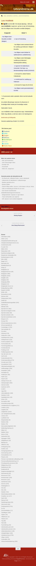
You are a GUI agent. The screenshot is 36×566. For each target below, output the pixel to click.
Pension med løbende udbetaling (10, 459)
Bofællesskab (5, 265)
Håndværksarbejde (6, 366)
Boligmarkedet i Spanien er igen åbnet (13, 194)
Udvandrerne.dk (23, 9)
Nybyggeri (4, 438)
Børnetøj (4, 263)
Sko (2, 490)
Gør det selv (5, 354)
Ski (2, 488)
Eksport (3, 319)
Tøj (2, 520)
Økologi (3, 442)
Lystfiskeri (4, 418)
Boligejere (4, 273)
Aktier (3, 238)
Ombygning (4, 446)
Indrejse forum (5, 380)
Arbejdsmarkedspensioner (8, 242)
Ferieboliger (4, 327)
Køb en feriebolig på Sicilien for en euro (13, 188)
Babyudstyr (4, 251)
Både (3, 249)
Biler (2, 259)
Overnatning (5, 453)
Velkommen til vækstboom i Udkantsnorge (14, 180)
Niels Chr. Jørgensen (8, 168)
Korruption (4, 401)
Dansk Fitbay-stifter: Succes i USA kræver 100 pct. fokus (18, 186)
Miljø (2, 430)
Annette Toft (5, 164)
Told (2, 523)
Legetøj (3, 409)
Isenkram (4, 387)
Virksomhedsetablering (7, 541)
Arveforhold (4, 245)
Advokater (4, 236)
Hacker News (7, 146)
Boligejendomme (6, 271)
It (1, 389)
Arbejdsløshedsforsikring (8, 240)
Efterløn (3, 306)
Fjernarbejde (5, 329)
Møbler (3, 432)
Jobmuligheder (5, 393)
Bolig (2, 267)
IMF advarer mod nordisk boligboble (12, 199)
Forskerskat (4, 348)
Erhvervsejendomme (7, 323)
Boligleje (3, 280)
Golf (2, 356)
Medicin (3, 422)
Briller (3, 292)
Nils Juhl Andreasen (7, 160)
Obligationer (4, 440)
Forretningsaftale (6, 345)
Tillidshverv (4, 516)
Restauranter (5, 477)
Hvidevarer (4, 374)
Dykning (3, 304)
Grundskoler (5, 364)
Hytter (3, 376)
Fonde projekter (6, 341)
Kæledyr (3, 395)
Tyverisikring (5, 525)
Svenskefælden (5, 510)
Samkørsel (4, 481)
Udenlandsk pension (7, 529)
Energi (3, 321)
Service (3, 483)
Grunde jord (4, 362)
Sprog (3, 500)
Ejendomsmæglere (6, 310)
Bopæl (3, 290)
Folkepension (5, 339)
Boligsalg (4, 282)
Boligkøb (4, 275)
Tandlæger (4, 512)
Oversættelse (5, 455)
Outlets (3, 448)
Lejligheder (4, 411)
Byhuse (3, 296)
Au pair (3, 247)
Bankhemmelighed (6, 253)
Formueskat (4, 343)
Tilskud (3, 518)
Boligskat (4, 284)
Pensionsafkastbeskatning (8, 461)
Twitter (5, 133)
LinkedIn (5, 143)
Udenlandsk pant (6, 527)
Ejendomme (4, 308)
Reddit (4, 141)
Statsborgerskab (6, 502)
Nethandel (4, 436)
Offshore (3, 444)
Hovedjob (4, 372)
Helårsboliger (5, 368)
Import (3, 378)
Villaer (3, 537)
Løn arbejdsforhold (6, 413)
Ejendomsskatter (6, 315)
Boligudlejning (5, 288)
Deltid (3, 300)
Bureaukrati (4, 294)
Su (2, 508)
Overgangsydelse (6, 450)
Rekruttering (5, 473)
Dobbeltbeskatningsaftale (8, 302)
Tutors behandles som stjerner (10, 197)
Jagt (2, 391)
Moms (3, 434)
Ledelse (3, 407)
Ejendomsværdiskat (7, 317)
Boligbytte (4, 269)
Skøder (3, 492)
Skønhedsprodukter (7, 494)
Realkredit (4, 469)
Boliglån (3, 277)
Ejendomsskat (5, 313)
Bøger (3, 261)
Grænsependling (6, 360)
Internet (3, 385)
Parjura (3, 457)
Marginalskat (5, 420)
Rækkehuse (4, 467)
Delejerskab (4, 298)
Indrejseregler (5, 383)
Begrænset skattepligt (7, 255)
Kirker (3, 399)
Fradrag (3, 350)
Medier (3, 424)
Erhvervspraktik (5, 325)
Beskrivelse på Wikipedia (8, 117)
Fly (2, 331)
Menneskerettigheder (7, 426)
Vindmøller (4, 539)
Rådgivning (4, 465)
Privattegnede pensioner (8, 463)
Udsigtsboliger (5, 533)
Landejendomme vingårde (8, 405)
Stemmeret (4, 504)
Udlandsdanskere (6, 531)
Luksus (3, 415)
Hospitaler (4, 370)
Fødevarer (4, 335)
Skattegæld (4, 485)
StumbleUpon (7, 139)
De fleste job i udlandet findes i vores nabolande (15, 178)
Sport (3, 498)
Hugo (15, 560)
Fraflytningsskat (6, 352)
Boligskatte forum (6, 286)
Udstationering (5, 535)
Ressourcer (4, 475)
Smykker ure (5, 496)
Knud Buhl (5, 166)
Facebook (5, 131)
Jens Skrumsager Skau (8, 162)
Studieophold (5, 506)
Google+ (5, 135)
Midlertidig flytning (6, 428)
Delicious (5, 137)
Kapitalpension (5, 397)
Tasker (3, 514)
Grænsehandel (5, 358)
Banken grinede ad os (8, 182)
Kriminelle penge (6, 403)
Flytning (3, 333)
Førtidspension (5, 337)
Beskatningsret (5, 257)
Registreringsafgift (6, 471)
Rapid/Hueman (20, 558)
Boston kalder (6, 184)
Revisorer (4, 479)
